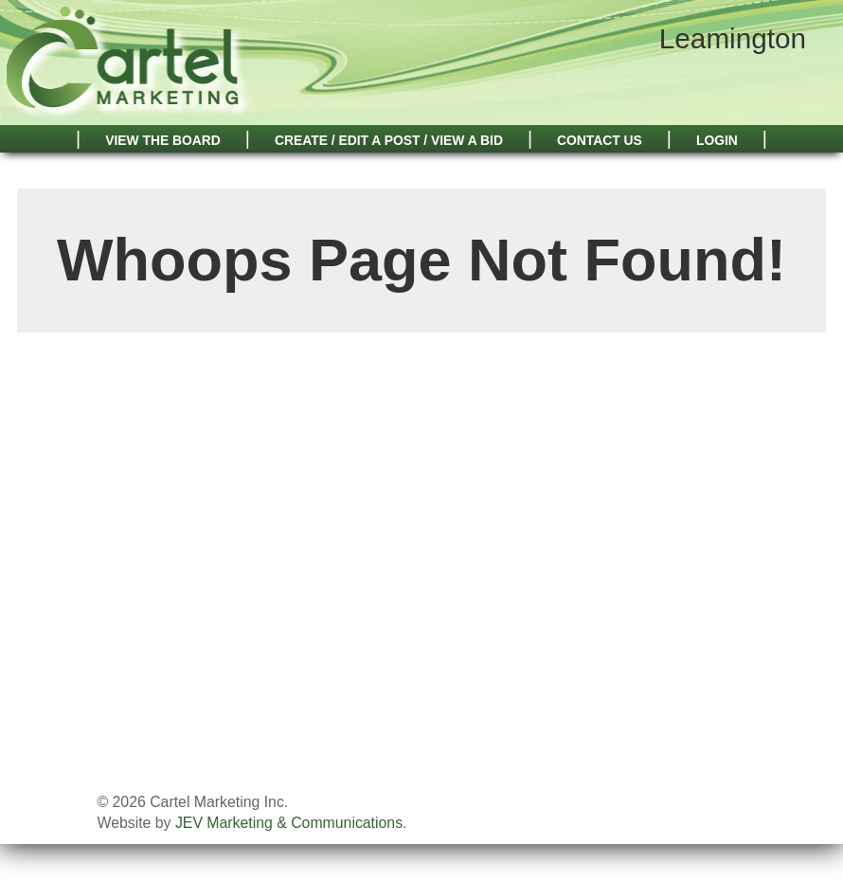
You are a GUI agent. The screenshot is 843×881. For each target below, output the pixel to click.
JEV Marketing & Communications (289, 823)
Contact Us (599, 140)
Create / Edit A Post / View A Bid (389, 140)
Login (717, 140)
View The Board (163, 140)
